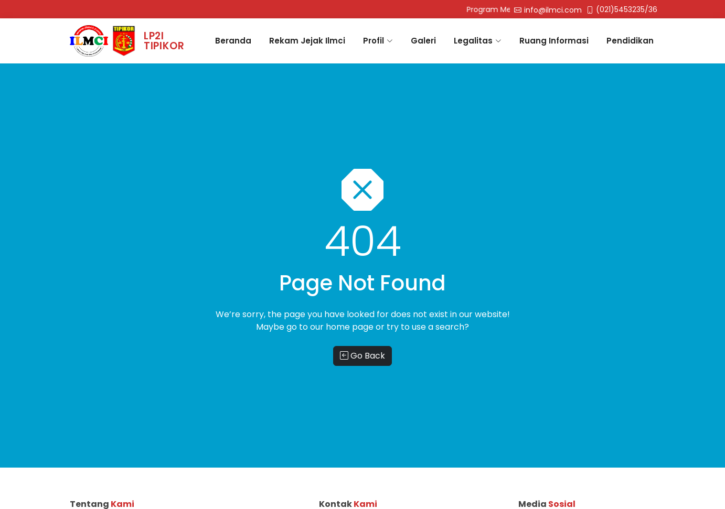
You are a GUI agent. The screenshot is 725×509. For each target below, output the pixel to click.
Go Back (362, 356)
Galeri (423, 40)
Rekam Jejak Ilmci (307, 40)
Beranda (233, 40)
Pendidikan (630, 40)
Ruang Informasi (554, 40)
